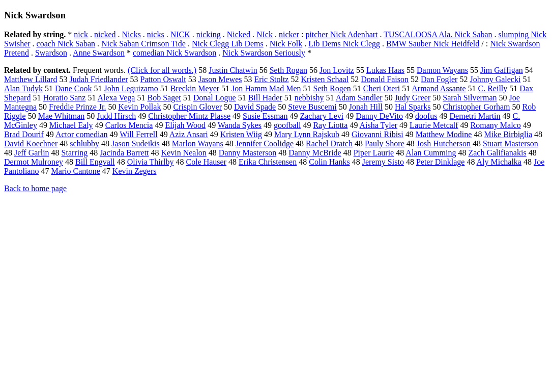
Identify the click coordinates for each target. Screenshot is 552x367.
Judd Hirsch (116, 116)
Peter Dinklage (440, 162)
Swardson (51, 52)
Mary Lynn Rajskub (306, 134)
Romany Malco (496, 125)
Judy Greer (413, 97)
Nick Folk (286, 43)
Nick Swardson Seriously (263, 52)
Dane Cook (73, 88)
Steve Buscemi (312, 106)
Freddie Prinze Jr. (77, 106)
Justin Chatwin (233, 70)
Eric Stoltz (271, 79)
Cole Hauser (206, 162)
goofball (287, 125)
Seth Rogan (288, 70)
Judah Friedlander (98, 79)
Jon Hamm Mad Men (266, 88)
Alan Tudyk (23, 88)
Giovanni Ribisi (377, 134)
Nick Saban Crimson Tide (143, 43)
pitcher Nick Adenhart (341, 34)
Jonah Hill (366, 106)
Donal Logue (214, 97)
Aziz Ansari (188, 134)
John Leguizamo (131, 88)
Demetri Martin (475, 116)
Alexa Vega (116, 97)
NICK (180, 34)
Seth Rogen (332, 88)
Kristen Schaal (324, 79)
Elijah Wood (185, 125)
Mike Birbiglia (508, 134)
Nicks (131, 34)
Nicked (238, 34)
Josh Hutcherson (444, 143)
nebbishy (309, 97)
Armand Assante (439, 88)
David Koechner (30, 143)
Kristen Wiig (241, 134)
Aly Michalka (499, 162)
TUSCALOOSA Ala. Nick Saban (438, 34)
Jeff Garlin (31, 152)
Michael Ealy (71, 125)
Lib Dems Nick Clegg (344, 43)
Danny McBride (314, 152)
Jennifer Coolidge (265, 143)
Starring (75, 152)
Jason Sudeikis (135, 143)
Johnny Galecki (495, 79)
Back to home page (35, 188)
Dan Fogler (439, 79)
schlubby (84, 143)
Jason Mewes (220, 79)
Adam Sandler (359, 97)
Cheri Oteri (381, 88)
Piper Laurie (374, 152)
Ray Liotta (330, 125)
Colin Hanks (329, 162)
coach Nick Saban (66, 43)
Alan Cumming (430, 152)
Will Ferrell (138, 134)
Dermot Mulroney (33, 162)
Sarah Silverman (470, 97)
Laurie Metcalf (434, 125)
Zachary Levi (321, 116)
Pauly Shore (384, 143)
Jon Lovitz (336, 70)
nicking (208, 34)
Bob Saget (164, 97)
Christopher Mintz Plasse (189, 116)
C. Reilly (492, 88)
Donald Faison (385, 79)
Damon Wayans (442, 70)
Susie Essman (265, 116)
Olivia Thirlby (150, 162)
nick (81, 34)
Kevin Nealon (184, 152)
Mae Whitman (61, 116)
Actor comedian (81, 134)
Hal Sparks (413, 106)
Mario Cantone (75, 171)
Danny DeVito (379, 116)
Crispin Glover (197, 106)
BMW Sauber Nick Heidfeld (432, 43)
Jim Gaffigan (501, 70)
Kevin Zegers (134, 171)
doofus (426, 116)
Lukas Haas (385, 70)
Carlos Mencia (129, 125)
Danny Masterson (247, 152)
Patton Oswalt (163, 79)
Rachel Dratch (329, 143)
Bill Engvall (95, 162)
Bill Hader (265, 97)
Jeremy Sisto (383, 162)
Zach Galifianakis (497, 152)
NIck (264, 34)
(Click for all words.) (162, 70)
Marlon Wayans (197, 143)
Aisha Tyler (379, 125)
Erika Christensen (268, 162)
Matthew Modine (444, 134)
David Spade (255, 106)
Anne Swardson (99, 52)
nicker (289, 34)
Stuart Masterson (510, 143)
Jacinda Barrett (124, 152)
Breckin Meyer (194, 88)
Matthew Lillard (30, 79)
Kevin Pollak (139, 106)
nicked (105, 34)
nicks (155, 34)
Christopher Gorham (476, 106)
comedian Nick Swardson (174, 52)
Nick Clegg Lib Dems (228, 43)
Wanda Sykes (240, 125)
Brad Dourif (24, 134)
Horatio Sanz (64, 97)
